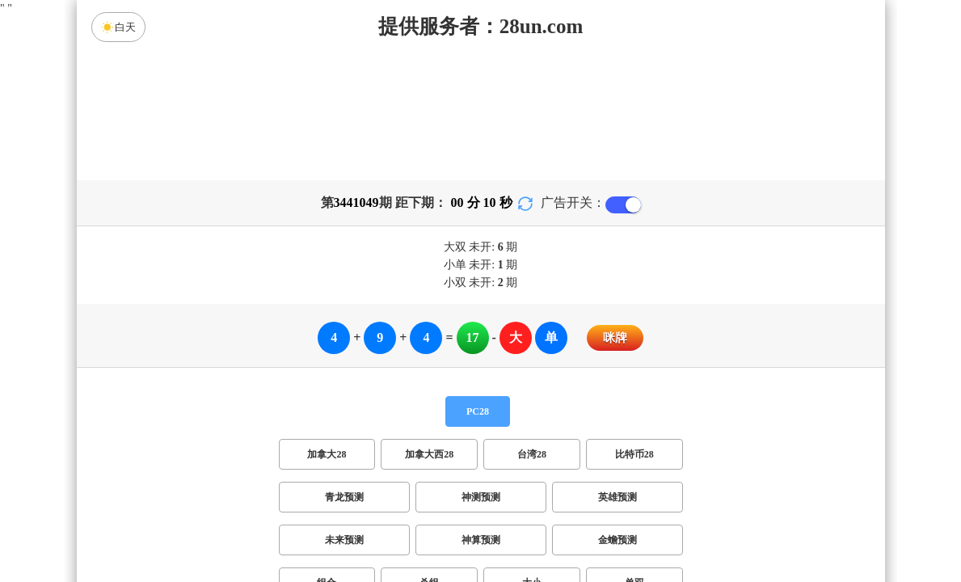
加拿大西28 (429, 454)
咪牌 (615, 337)
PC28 (477, 411)
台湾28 (531, 454)
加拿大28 (326, 454)
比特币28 (634, 454)
